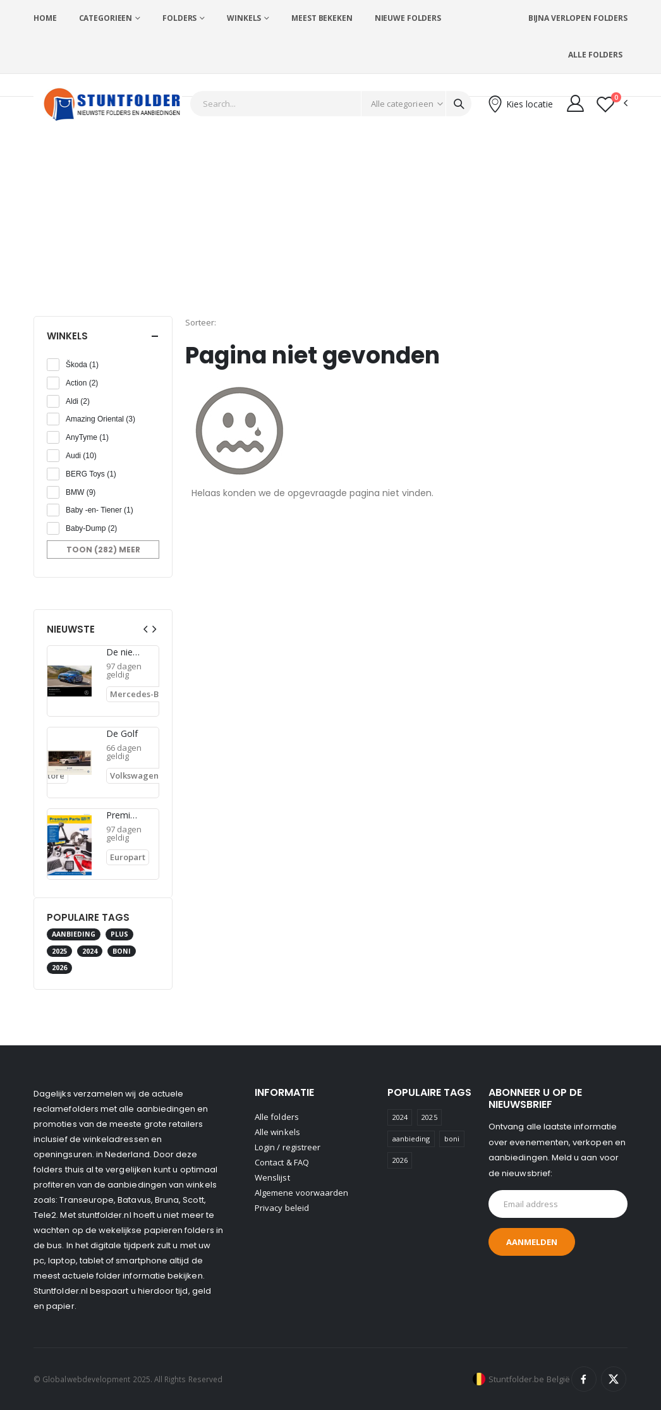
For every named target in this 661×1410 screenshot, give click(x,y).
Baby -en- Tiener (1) (99, 510)
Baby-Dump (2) (91, 528)
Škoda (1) (82, 364)
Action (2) (82, 383)
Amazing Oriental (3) (100, 419)
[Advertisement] (330, 221)
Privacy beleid (282, 1207)
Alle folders (595, 54)
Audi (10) (81, 455)
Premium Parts (124, 815)
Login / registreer (287, 1147)
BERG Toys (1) (91, 474)
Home (45, 18)
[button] (612, 104)
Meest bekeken (321, 18)
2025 (59, 951)
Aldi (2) (78, 401)
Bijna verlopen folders (578, 18)
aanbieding (73, 934)
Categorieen (106, 18)
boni (121, 951)
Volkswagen (134, 775)
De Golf (122, 733)
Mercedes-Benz (141, 694)
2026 (59, 967)
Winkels (244, 18)
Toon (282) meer (103, 549)
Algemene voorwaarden (301, 1192)
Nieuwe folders (408, 18)
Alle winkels (277, 1132)
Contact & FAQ (282, 1162)
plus (119, 934)
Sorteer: (200, 322)
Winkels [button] (67, 336)
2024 (89, 951)
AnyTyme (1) (87, 437)
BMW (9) (80, 492)
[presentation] (145, 629)
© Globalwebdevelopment (83, 1379)
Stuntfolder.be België (529, 1379)
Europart (127, 857)
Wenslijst (272, 1177)
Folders (179, 18)
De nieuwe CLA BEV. (124, 652)
